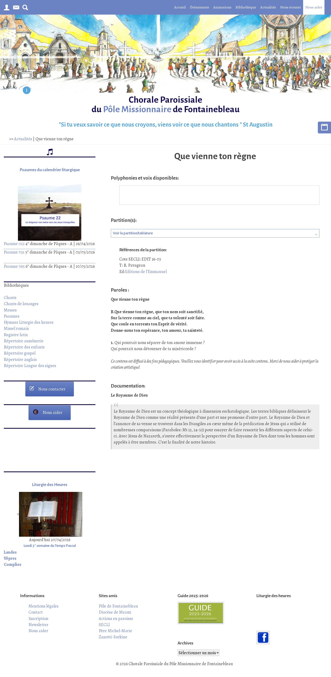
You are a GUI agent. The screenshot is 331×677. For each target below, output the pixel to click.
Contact (35, 612)
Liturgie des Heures (49, 484)
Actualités (268, 7)
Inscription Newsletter (38, 622)
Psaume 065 (14, 266)
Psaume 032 (14, 252)
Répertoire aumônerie (23, 341)
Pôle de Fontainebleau (118, 606)
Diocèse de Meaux (115, 612)
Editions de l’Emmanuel (146, 271)
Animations (222, 7)
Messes (10, 310)
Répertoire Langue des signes (30, 366)
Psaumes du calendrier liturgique (50, 170)
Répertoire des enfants (24, 347)
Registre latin (16, 335)
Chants (10, 297)
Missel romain (16, 328)
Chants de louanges (21, 304)
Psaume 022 (14, 244)
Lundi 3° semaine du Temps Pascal (50, 546)
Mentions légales (43, 606)
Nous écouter (290, 7)
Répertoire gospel (19, 353)
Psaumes (11, 316)
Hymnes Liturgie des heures (28, 322)
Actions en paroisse (116, 618)
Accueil (180, 7)
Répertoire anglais (20, 359)
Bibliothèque (246, 7)
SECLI (104, 625)
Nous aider (313, 7)
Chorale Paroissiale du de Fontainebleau (166, 104)
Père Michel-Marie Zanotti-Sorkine (115, 634)
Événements (199, 7)
